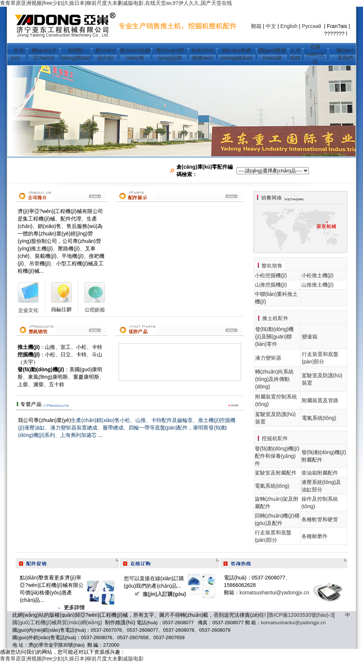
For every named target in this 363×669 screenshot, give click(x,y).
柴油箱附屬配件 (319, 473)
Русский (312, 26)
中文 (271, 26)
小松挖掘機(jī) (271, 275)
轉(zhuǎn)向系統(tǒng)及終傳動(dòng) (274, 379)
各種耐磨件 (314, 536)
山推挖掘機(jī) (271, 285)
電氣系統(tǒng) (319, 418)
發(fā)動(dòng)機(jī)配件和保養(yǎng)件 (277, 456)
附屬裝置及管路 (320, 400)
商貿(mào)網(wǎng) (79, 622)
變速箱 (309, 337)
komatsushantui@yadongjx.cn (274, 592)
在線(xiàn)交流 (315, 54)
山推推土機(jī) (317, 285)
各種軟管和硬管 (319, 519)
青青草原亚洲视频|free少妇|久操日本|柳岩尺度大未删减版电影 (72, 659)
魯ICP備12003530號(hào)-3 (301, 615)
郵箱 (256, 26)
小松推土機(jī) (317, 275)
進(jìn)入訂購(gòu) (164, 594)
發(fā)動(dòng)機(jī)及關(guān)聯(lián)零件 (274, 336)
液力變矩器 (268, 358)
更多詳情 (74, 607)
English (289, 26)
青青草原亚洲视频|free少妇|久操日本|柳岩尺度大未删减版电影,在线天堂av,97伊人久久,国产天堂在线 (116, 3)
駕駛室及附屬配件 (276, 473)
